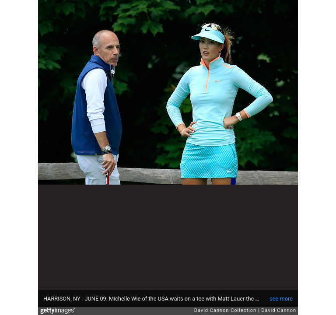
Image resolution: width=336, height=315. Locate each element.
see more (281, 298)
